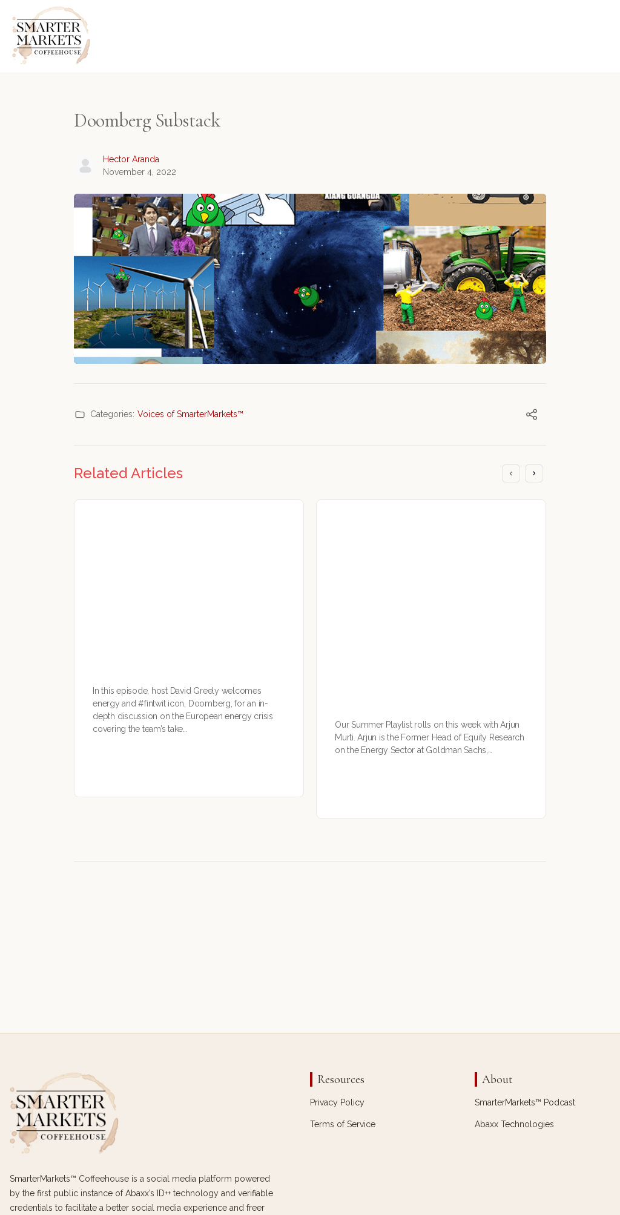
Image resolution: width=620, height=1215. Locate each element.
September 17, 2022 (157, 775)
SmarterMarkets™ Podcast (525, 1102)
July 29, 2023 (388, 797)
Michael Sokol (391, 784)
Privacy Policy (337, 1102)
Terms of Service (342, 1124)
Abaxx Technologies (514, 1124)
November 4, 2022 (139, 172)
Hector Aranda (131, 159)
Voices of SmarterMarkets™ (190, 414)
